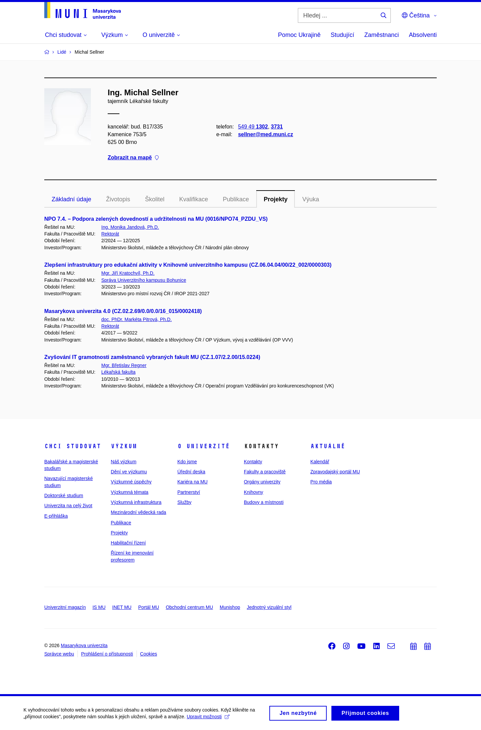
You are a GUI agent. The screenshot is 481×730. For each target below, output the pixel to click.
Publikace (236, 199)
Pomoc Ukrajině (299, 35)
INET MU (121, 607)
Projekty (275, 199)
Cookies (148, 654)
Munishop (230, 607)
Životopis (118, 199)
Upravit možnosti (208, 722)
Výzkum (124, 446)
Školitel (154, 199)
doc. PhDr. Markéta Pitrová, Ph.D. (136, 319)
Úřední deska (191, 471)
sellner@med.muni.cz (265, 134)
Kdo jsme (187, 461)
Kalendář (319, 461)
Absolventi (423, 35)
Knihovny (253, 492)
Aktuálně (327, 446)
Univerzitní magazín (65, 607)
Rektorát (110, 234)
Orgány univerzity (262, 481)
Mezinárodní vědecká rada (138, 512)
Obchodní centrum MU (189, 607)
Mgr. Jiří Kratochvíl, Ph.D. (128, 273)
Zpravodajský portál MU (335, 471)
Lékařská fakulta (118, 372)
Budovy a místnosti (263, 502)
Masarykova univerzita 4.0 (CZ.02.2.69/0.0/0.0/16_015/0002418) (123, 311)
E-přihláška (56, 516)
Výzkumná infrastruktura (136, 502)
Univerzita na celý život (68, 505)
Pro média (321, 481)
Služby (184, 502)
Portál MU (148, 607)
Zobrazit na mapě (133, 158)
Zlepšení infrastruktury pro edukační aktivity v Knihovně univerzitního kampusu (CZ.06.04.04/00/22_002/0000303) (187, 265)
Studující (342, 35)
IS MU (99, 607)
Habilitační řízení (128, 542)
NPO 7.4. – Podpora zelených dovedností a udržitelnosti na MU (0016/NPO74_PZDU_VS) (156, 219)
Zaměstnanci (381, 35)
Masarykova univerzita (84, 645)
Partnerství (188, 492)
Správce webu (59, 654)
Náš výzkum (123, 461)
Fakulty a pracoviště (265, 471)
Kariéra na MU (192, 481)
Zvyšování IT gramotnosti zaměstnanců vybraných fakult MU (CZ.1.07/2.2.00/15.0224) (152, 357)
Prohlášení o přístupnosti (107, 654)
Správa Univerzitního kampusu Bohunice (143, 280)
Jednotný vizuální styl (269, 607)
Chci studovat (72, 446)
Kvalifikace (193, 199)
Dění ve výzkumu (129, 471)
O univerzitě (203, 446)
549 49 (253, 126)
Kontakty (253, 461)
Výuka (310, 199)
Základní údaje (71, 199)
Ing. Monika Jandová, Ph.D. (130, 227)
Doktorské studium (63, 495)
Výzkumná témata (129, 492)
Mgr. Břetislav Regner (124, 365)
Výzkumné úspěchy (131, 481)
